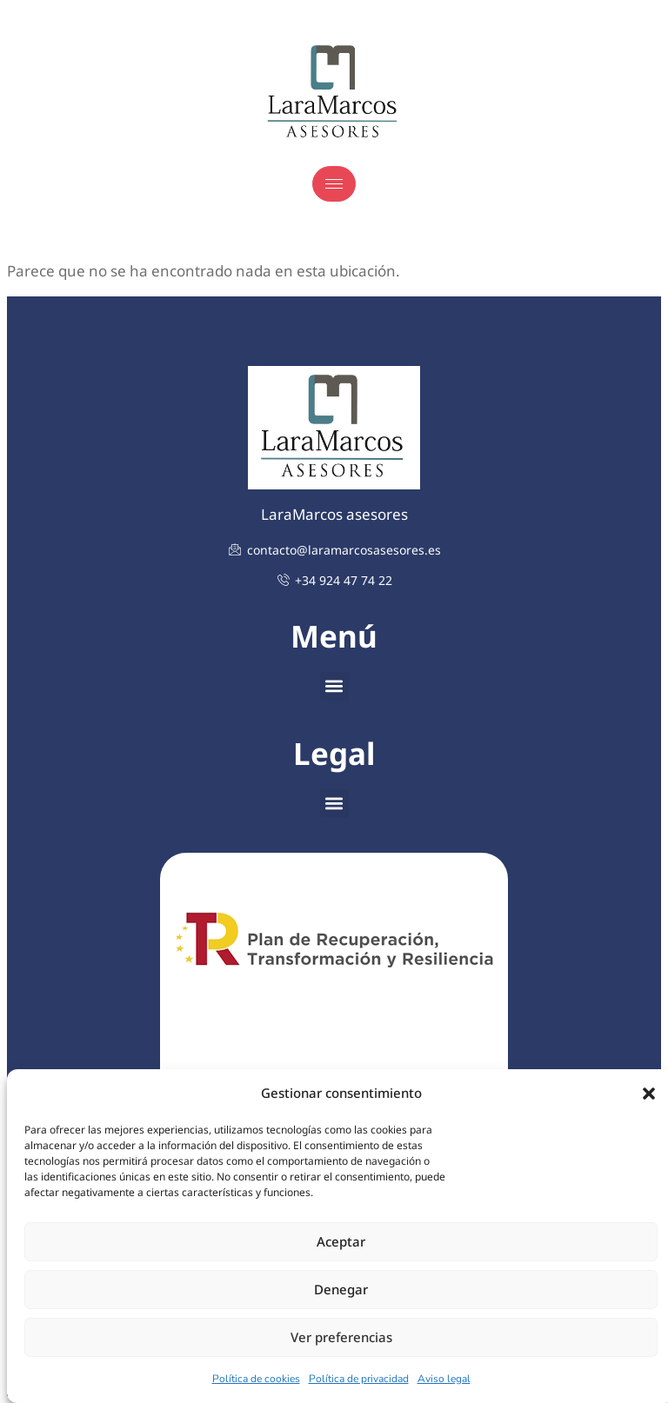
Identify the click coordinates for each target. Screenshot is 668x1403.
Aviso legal (444, 1379)
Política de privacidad (359, 1379)
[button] (649, 1093)
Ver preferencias (341, 1337)
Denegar (341, 1289)
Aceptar (341, 1241)
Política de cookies (256, 1379)
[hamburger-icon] (334, 184)
